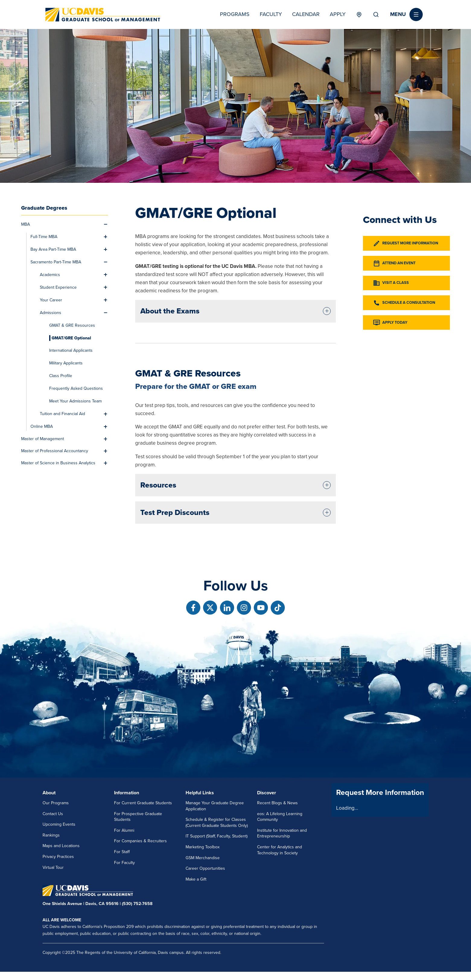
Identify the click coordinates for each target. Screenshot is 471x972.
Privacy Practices (58, 856)
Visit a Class (391, 283)
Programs (235, 14)
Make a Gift (196, 879)
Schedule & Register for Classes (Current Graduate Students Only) (217, 822)
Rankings (51, 835)
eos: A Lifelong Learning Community (279, 816)
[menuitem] (61, 224)
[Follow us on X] (210, 607)
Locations (359, 14)
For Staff (122, 851)
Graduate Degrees (44, 208)
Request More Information (405, 243)
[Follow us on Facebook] (193, 607)
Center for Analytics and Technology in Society (279, 850)
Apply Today (390, 322)
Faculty (271, 14)
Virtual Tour (53, 867)
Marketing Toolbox (203, 847)
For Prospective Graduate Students (138, 816)
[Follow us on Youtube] (261, 607)
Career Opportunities (205, 868)
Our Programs (56, 802)
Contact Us (53, 813)
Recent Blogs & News (277, 802)
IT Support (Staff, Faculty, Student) (216, 836)
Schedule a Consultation (404, 303)
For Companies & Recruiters (140, 840)
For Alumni (124, 830)
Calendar (306, 14)
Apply (337, 14)
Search (376, 14)
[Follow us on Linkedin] (227, 607)
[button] (406, 14)
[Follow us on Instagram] (244, 607)
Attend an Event (394, 263)
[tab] (235, 311)
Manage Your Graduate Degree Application (215, 806)
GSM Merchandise (203, 857)
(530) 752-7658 (137, 903)
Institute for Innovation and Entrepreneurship (282, 833)
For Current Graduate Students (143, 802)
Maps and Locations (61, 845)
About (49, 792)
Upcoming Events (59, 824)
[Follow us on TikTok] (277, 607)
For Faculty (124, 862)
